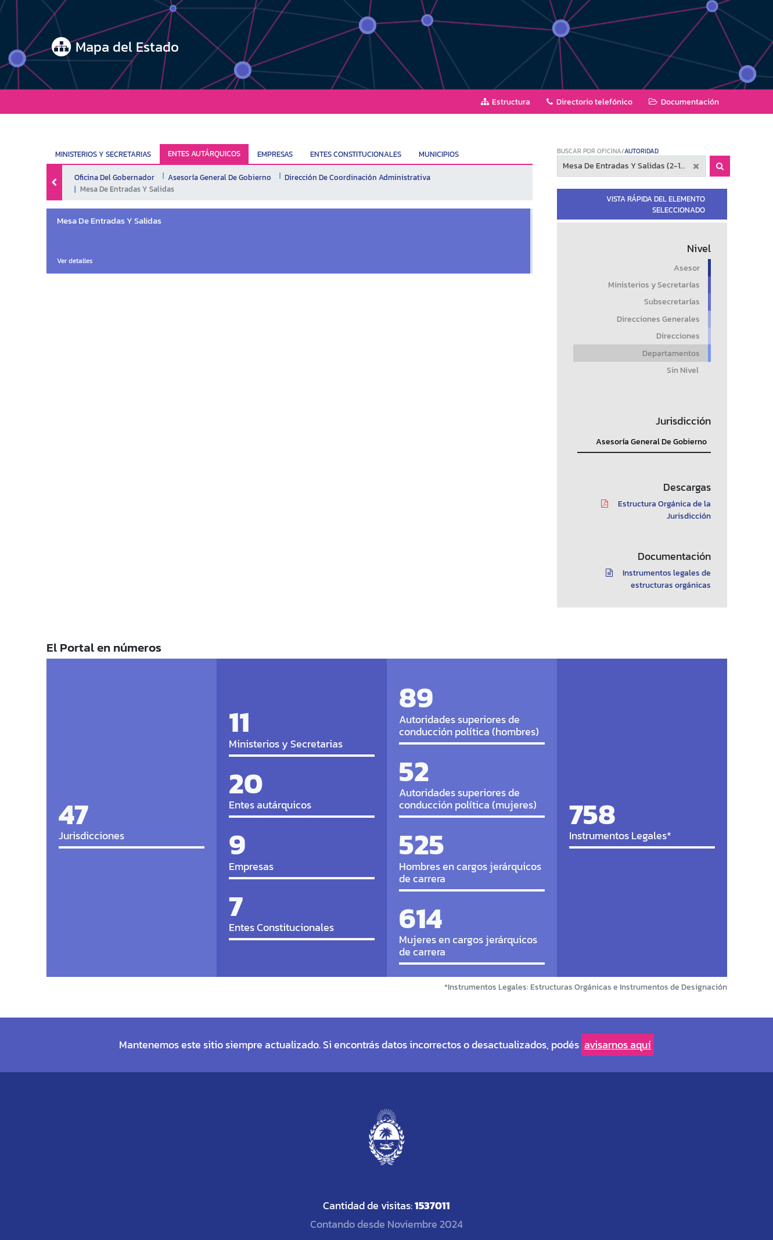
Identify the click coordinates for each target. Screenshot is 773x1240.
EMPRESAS (275, 154)
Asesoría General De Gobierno (219, 177)
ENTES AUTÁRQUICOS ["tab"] (204, 153)
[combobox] (631, 166)
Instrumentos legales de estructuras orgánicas (654, 579)
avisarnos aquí (617, 1044)
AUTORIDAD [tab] (641, 151)
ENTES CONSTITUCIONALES (355, 154)
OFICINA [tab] (609, 151)
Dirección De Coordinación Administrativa (357, 177)
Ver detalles (75, 261)
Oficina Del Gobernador (114, 177)
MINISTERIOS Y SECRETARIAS (103, 154)
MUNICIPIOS (439, 154)
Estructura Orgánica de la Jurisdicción (652, 510)
